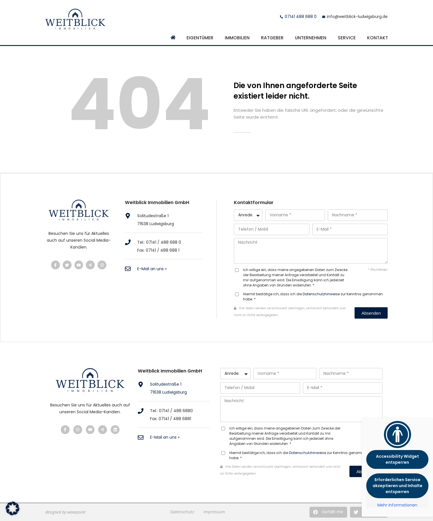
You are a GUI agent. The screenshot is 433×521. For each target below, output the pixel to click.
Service (347, 38)
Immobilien (237, 38)
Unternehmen (310, 38)
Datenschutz (182, 511)
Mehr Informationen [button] (397, 505)
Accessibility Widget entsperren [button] (397, 459)
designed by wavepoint (65, 512)
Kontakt (377, 38)
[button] (328, 512)
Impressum (214, 511)
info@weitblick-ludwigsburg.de (357, 16)
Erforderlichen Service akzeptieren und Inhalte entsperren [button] (397, 485)
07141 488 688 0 (301, 16)
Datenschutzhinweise (321, 294)
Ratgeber (272, 38)
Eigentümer (200, 38)
